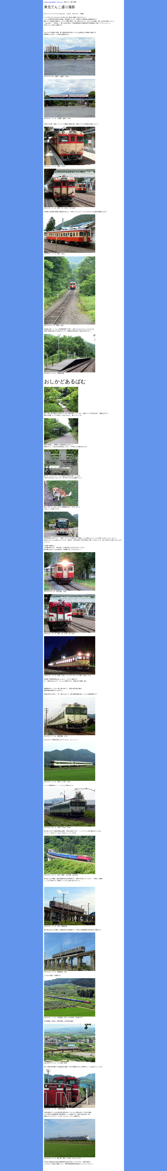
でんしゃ (60, 2)
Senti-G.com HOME (50, 2)
